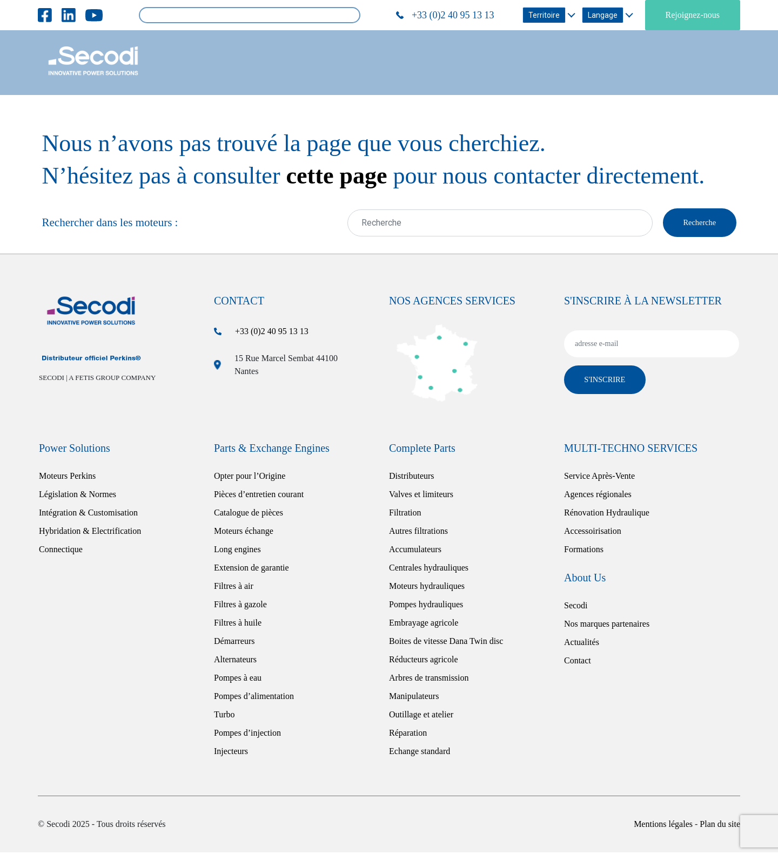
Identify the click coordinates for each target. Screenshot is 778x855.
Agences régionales (598, 496)
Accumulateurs (415, 552)
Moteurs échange (243, 533)
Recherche (695, 223)
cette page (336, 175)
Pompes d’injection (247, 735)
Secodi (576, 608)
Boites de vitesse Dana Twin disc (446, 643)
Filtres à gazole (240, 607)
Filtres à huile (237, 625)
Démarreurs (234, 643)
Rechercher (348, 15)
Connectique (61, 552)
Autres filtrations (418, 533)
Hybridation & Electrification (90, 533)
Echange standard (419, 753)
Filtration (405, 515)
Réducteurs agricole (423, 662)
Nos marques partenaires (606, 626)
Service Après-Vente (599, 478)
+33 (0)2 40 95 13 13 (271, 333)
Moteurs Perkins (67, 478)
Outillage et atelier (421, 717)
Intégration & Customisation (88, 515)
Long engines (237, 552)
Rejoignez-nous (693, 14)
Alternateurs (235, 662)
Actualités (581, 644)
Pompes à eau (237, 680)
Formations (583, 552)
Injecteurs (231, 753)
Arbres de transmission (429, 680)
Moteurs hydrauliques (427, 588)
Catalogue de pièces (248, 515)
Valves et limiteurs (421, 496)
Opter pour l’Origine (249, 478)
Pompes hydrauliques (426, 607)
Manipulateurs (414, 698)
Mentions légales (664, 826)
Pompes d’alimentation (254, 698)
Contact (577, 663)
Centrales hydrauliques (428, 570)
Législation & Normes (77, 496)
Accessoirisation (592, 533)
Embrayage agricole (423, 625)
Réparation (408, 735)
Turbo (224, 717)
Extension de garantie (251, 570)
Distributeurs (411, 478)
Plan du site (720, 826)
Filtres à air (233, 588)
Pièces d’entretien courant (259, 496)
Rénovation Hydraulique (606, 515)
